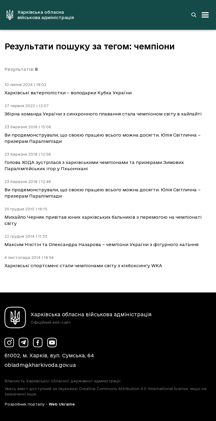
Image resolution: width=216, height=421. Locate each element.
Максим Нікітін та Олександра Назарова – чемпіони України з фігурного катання (101, 244)
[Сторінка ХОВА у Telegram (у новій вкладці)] (23, 342)
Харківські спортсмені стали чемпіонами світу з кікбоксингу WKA (83, 265)
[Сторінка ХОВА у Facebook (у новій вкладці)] (37, 342)
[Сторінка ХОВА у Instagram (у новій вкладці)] (9, 342)
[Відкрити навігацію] (205, 15)
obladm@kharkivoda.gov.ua (40, 365)
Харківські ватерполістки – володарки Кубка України (68, 92)
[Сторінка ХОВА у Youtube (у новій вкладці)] (52, 342)
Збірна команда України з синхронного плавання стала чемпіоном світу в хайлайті (103, 113)
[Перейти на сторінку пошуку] (193, 15)
